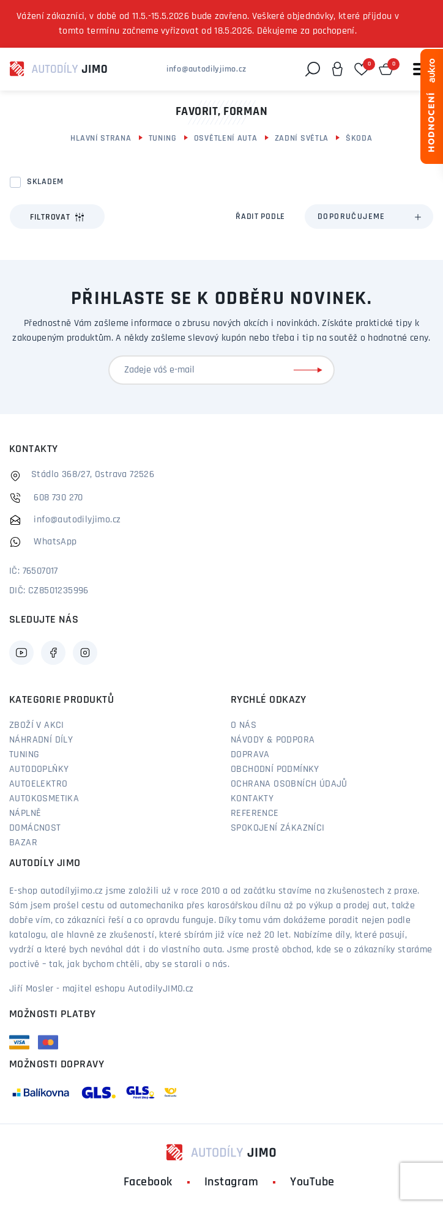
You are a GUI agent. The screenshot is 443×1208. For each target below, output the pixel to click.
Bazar (23, 843)
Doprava (250, 755)
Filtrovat (57, 217)
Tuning (163, 138)
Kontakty (252, 799)
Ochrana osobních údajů (289, 784)
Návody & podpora (273, 740)
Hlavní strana (100, 138)
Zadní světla (302, 138)
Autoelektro (38, 784)
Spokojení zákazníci (278, 828)
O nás (243, 725)
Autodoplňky (39, 769)
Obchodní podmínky (275, 769)
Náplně (25, 813)
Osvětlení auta (226, 138)
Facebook (148, 1182)
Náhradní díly (41, 740)
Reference (255, 813)
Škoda (359, 138)
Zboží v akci (36, 725)
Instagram (231, 1182)
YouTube (312, 1182)
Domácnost (35, 828)
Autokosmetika (44, 799)
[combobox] (369, 216)
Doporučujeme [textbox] (351, 216)
